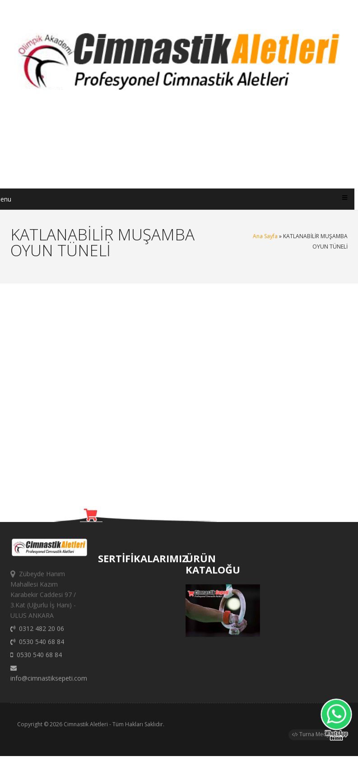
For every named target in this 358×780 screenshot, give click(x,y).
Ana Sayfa (265, 236)
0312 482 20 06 (37, 634)
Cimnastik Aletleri (86, 727)
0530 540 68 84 (37, 647)
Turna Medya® (314, 737)
